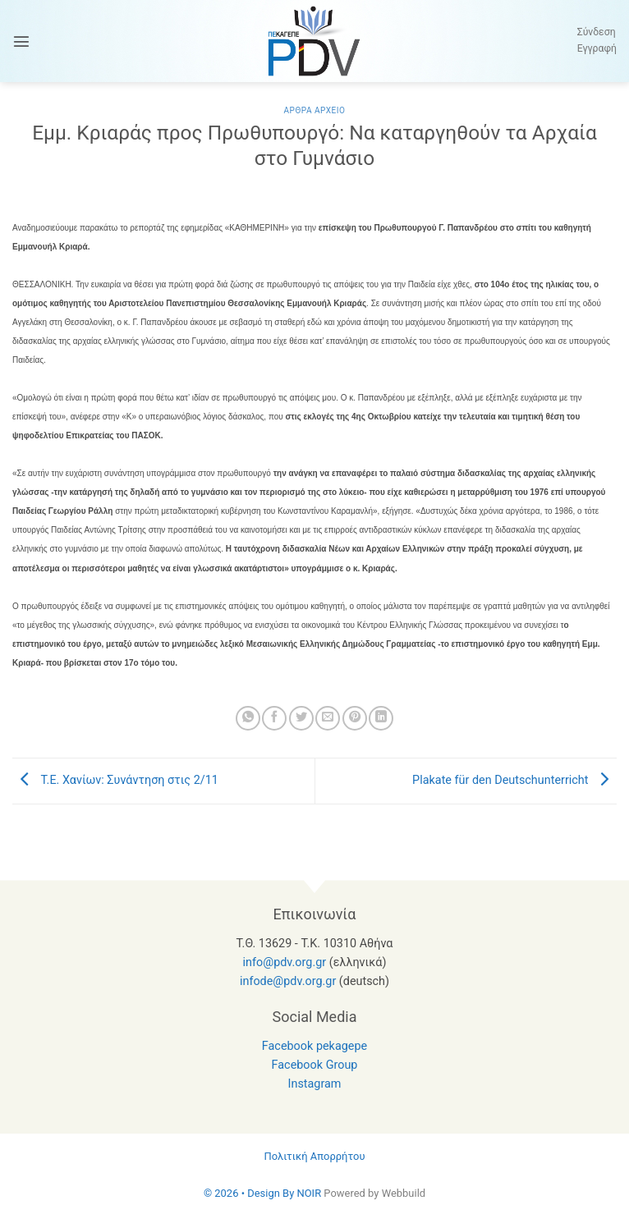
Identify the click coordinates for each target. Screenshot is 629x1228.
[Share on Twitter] (301, 718)
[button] (21, 41)
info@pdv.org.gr (285, 962)
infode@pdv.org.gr (288, 981)
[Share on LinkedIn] (381, 718)
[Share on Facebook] (274, 718)
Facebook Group (315, 1065)
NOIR (308, 1193)
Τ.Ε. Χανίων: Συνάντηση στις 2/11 (115, 780)
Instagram (315, 1084)
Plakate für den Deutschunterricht (514, 780)
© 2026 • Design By (250, 1193)
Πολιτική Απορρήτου (314, 1156)
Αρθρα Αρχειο (314, 110)
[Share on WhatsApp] (248, 718)
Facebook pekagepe (314, 1046)
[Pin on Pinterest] (354, 718)
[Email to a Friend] (327, 718)
